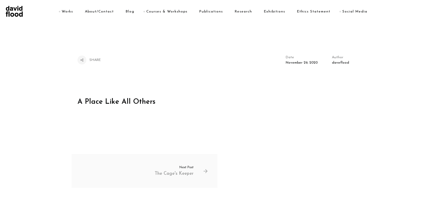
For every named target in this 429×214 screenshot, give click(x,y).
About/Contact (99, 11)
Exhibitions (274, 11)
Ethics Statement (313, 11)
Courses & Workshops (166, 11)
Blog (130, 11)
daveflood (340, 62)
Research (243, 11)
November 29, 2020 (302, 62)
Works (67, 11)
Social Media (354, 11)
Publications (211, 11)
